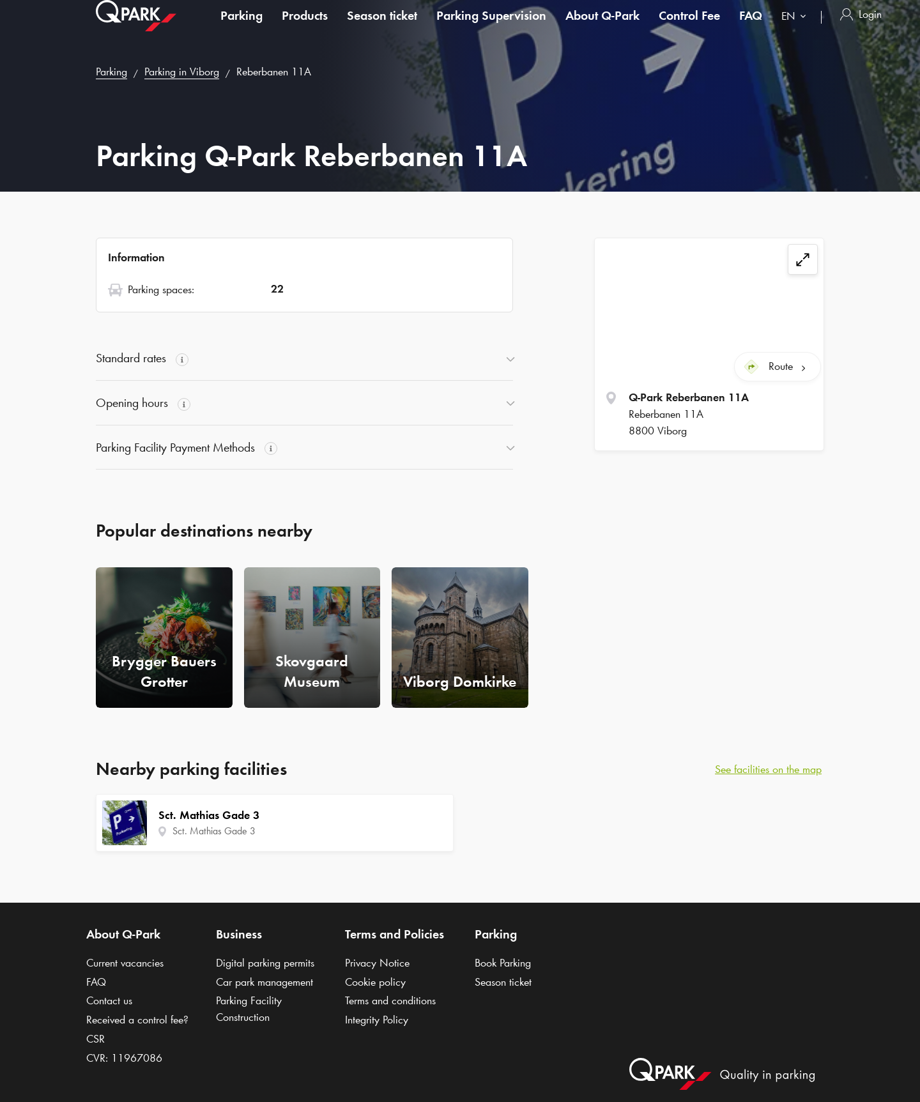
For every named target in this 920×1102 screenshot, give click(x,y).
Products (305, 28)
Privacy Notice (377, 963)
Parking (241, 28)
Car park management (264, 982)
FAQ (750, 28)
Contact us (109, 1000)
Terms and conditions (390, 1000)
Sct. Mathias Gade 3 (214, 831)
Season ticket (382, 28)
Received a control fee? (137, 1020)
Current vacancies (125, 963)
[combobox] (796, 30)
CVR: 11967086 (124, 1058)
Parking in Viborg (181, 72)
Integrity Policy (376, 1020)
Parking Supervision (491, 28)
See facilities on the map (768, 769)
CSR (95, 1039)
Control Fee (689, 28)
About (602, 28)
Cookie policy (375, 982)
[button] (304, 358)
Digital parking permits (265, 963)
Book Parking (503, 963)
